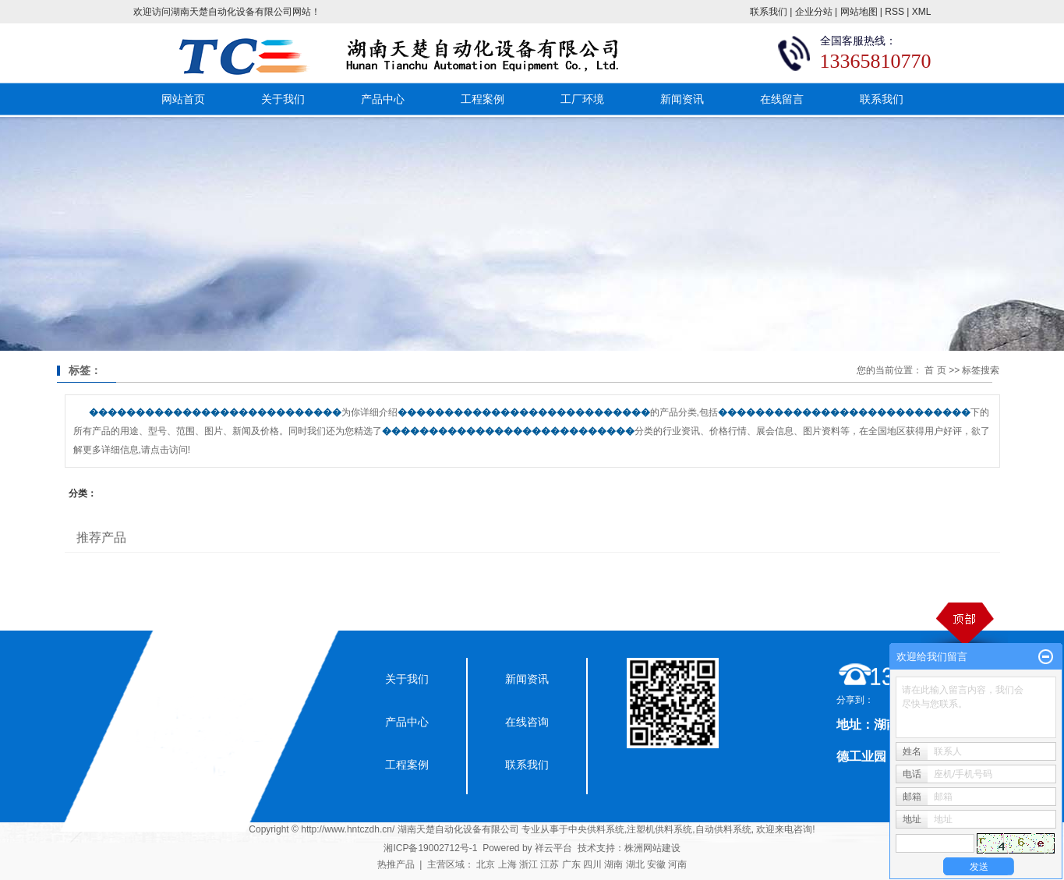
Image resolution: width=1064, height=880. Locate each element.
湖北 (635, 864)
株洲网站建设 (652, 848)
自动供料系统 (723, 829)
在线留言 (782, 99)
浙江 (528, 864)
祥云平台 (553, 848)
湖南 (613, 864)
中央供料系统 (596, 829)
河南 (677, 864)
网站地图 (859, 11)
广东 (571, 864)
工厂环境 (582, 99)
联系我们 (768, 11)
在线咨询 (527, 722)
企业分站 (813, 11)
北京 (485, 864)
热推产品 (396, 864)
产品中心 (383, 99)
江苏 (549, 864)
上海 (507, 864)
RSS (894, 11)
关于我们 (283, 99)
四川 (592, 864)
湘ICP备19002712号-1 (430, 848)
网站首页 (183, 99)
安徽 (656, 864)
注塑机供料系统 (659, 829)
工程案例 (482, 99)
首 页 (935, 370)
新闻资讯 (682, 99)
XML (921, 11)
